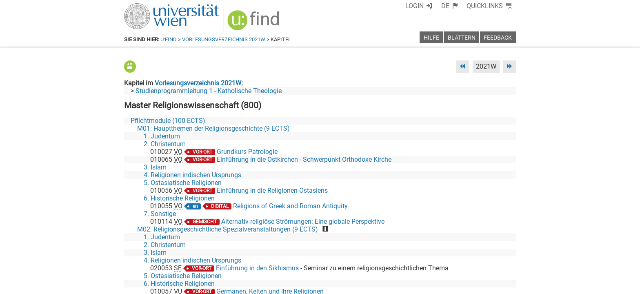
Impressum (342, 285)
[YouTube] (476, 259)
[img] (254, 23)
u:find (168, 39)
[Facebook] (424, 259)
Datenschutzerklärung (441, 285)
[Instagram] (502, 259)
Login (414, 6)
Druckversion (497, 285)
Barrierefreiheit (384, 285)
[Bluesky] (450, 259)
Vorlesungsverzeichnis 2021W (223, 39)
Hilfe (431, 37)
